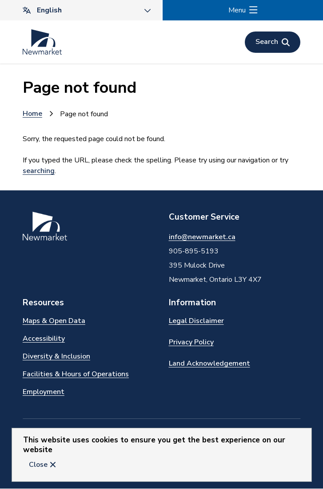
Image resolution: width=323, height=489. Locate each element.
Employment (43, 392)
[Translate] (80, 10)
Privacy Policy (191, 342)
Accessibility (44, 338)
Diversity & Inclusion (56, 356)
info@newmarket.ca (202, 237)
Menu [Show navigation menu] (237, 10)
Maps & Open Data (54, 321)
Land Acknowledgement (209, 363)
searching (39, 171)
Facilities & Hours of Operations (76, 374)
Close (38, 464)
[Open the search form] (272, 42)
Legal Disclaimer (196, 321)
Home (32, 113)
